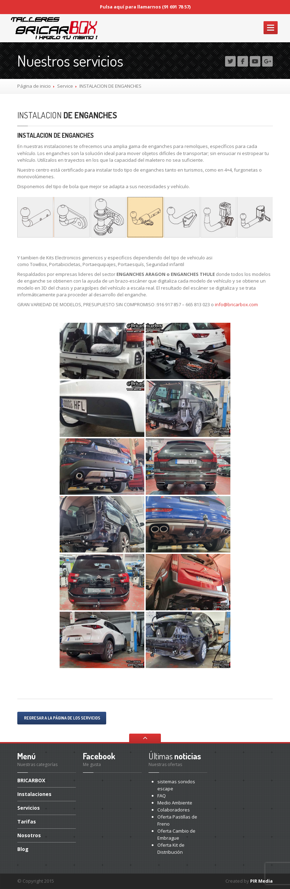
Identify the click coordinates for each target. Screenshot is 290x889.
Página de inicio (34, 86)
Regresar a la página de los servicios (61, 718)
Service (65, 86)
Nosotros (29, 835)
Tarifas (26, 821)
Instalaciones (34, 794)
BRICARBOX (31, 781)
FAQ (161, 795)
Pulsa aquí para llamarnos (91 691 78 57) (145, 7)
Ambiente (174, 803)
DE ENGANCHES (67, 115)
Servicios (28, 807)
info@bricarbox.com (236, 304)
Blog (23, 849)
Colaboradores (173, 810)
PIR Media (261, 881)
